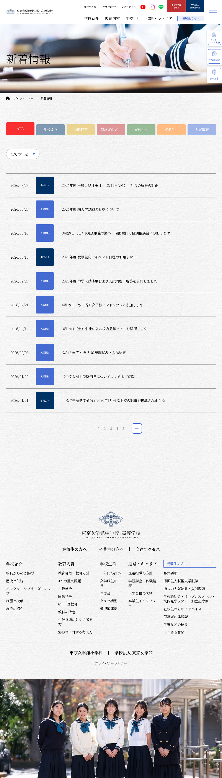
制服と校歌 (14, 600)
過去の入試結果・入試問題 (184, 588)
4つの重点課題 (69, 580)
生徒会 (105, 593)
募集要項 (170, 573)
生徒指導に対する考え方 (75, 622)
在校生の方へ (91, 6)
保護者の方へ (111, 129)
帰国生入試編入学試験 (180, 580)
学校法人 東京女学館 (133, 652)
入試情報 (202, 129)
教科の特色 (66, 611)
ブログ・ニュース (25, 98)
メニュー (213, 10)
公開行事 (81, 129)
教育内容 (112, 18)
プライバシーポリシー (111, 663)
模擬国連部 (108, 608)
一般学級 (65, 588)
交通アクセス (128, 6)
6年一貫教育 (67, 604)
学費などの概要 (175, 624)
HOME (8, 98)
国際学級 (65, 596)
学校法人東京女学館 (195, 6)
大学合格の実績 (140, 593)
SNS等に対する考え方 (75, 632)
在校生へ (141, 129)
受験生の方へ (190, 18)
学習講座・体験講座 (142, 583)
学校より (50, 129)
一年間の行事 (110, 573)
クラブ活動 (108, 600)
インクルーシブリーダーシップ (28, 591)
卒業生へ (171, 129)
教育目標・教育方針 (73, 573)
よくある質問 (173, 632)
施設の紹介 (14, 608)
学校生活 (133, 18)
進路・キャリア (159, 18)
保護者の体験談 (175, 616)
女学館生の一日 (110, 583)
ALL (20, 128)
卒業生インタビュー (142, 603)
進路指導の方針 (140, 573)
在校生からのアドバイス (182, 608)
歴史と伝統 (14, 580)
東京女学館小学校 (176, 6)
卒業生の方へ (110, 6)
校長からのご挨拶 (20, 573)
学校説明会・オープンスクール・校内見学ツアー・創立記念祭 (189, 599)
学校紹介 (91, 18)
